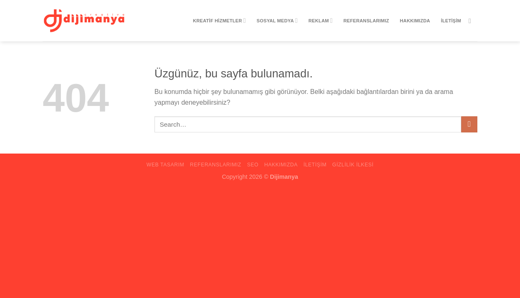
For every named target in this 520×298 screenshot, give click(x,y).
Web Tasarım (165, 165)
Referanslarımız (366, 20)
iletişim (451, 20)
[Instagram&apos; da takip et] (472, 20)
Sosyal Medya (277, 20)
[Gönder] (469, 124)
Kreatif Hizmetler (219, 20)
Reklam (320, 20)
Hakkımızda (415, 20)
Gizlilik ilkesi (353, 165)
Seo (253, 165)
